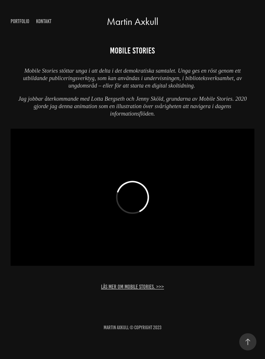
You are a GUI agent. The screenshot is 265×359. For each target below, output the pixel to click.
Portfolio (20, 21)
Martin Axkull (132, 21)
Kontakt (44, 21)
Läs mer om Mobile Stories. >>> (132, 286)
